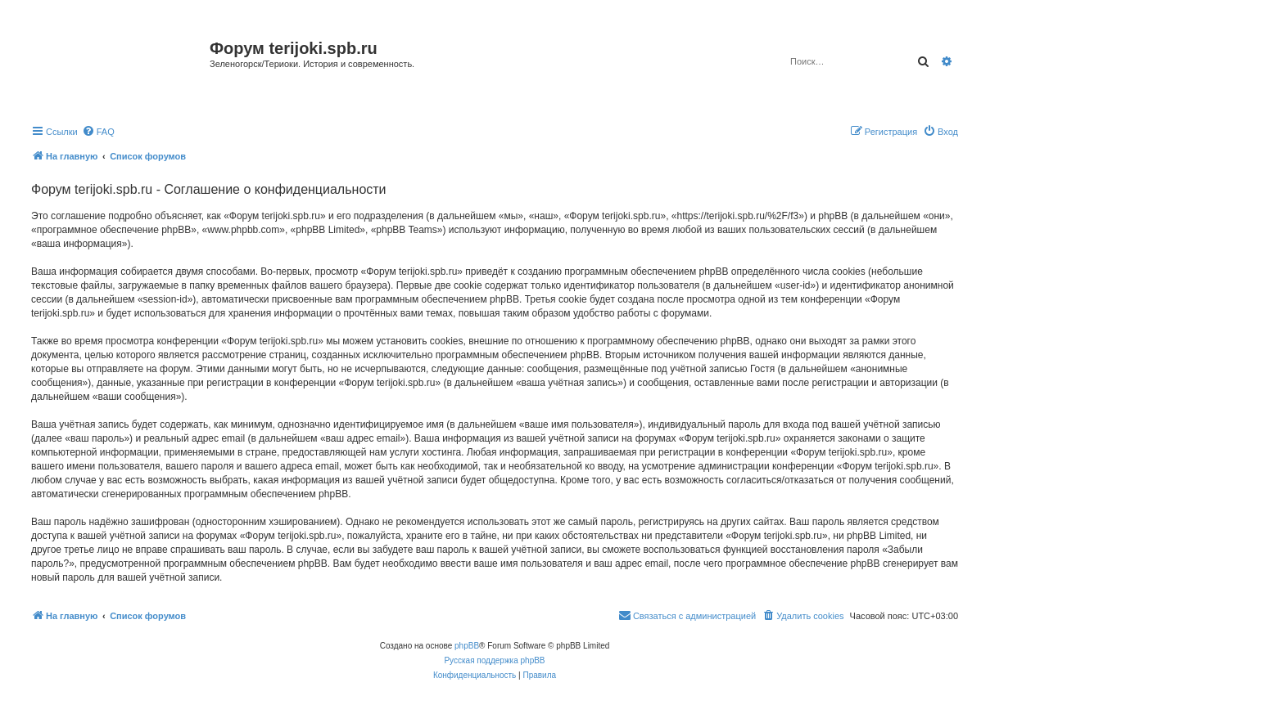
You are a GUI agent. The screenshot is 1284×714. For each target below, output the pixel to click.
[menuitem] (98, 131)
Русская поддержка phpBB (494, 660)
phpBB (466, 645)
